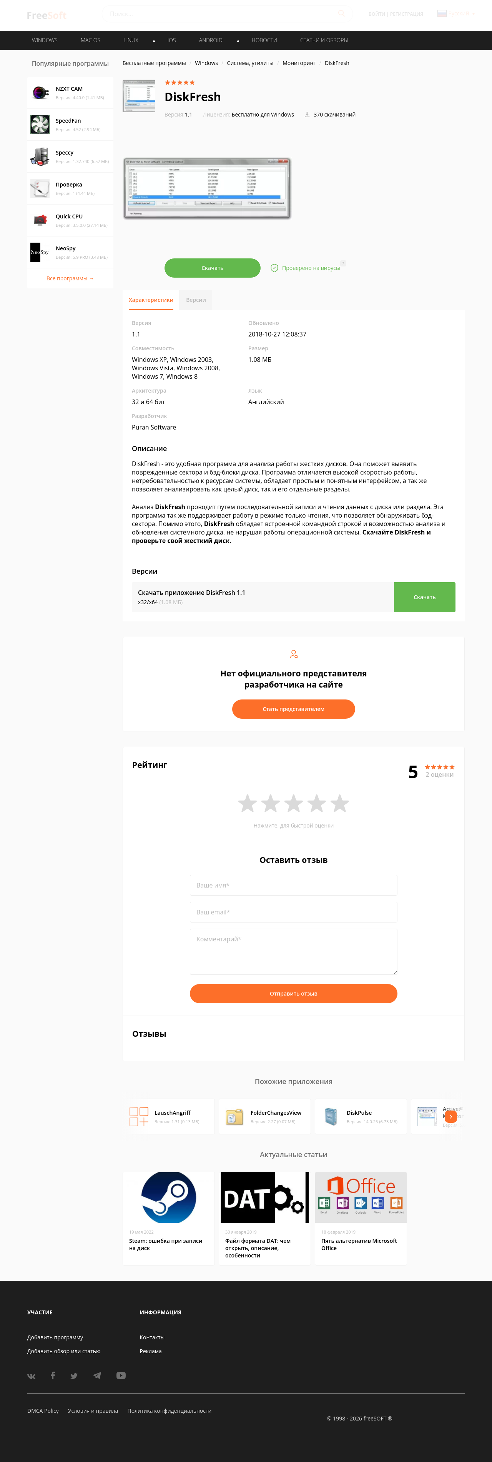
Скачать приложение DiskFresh (192, 592)
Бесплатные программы (154, 63)
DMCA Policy (43, 1410)
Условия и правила (93, 1410)
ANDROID (211, 40)
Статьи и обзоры (324, 40)
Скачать (212, 267)
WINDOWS (45, 40)
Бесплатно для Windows (263, 114)
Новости (264, 40)
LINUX (130, 40)
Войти (377, 14)
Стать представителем (294, 709)
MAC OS (90, 40)
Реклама (151, 1351)
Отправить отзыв (293, 993)
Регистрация (406, 14)
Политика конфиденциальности (169, 1410)
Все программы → (70, 278)
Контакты (152, 1337)
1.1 (178, 114)
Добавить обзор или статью (64, 1351)
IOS (172, 40)
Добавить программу (55, 1337)
